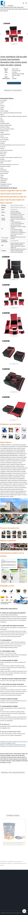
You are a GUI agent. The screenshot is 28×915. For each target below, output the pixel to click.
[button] (23, 3)
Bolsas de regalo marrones (6, 753)
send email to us (14, 83)
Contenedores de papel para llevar (8, 757)
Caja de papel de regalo (19, 753)
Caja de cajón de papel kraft (17, 755)
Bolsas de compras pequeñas (11, 759)
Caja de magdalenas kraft (18, 760)
